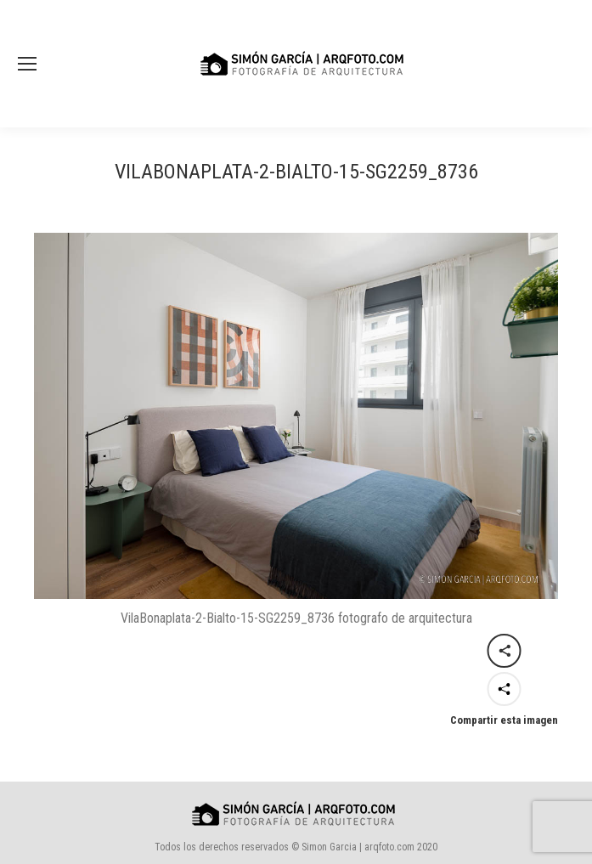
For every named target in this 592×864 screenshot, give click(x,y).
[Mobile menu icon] (27, 64)
